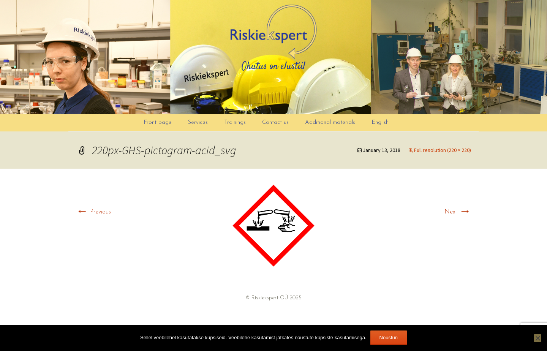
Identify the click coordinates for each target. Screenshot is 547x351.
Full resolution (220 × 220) (442, 150)
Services (198, 122)
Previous (93, 212)
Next (457, 212)
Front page (158, 122)
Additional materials (330, 122)
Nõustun (388, 337)
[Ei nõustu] (537, 338)
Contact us (275, 122)
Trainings (235, 122)
